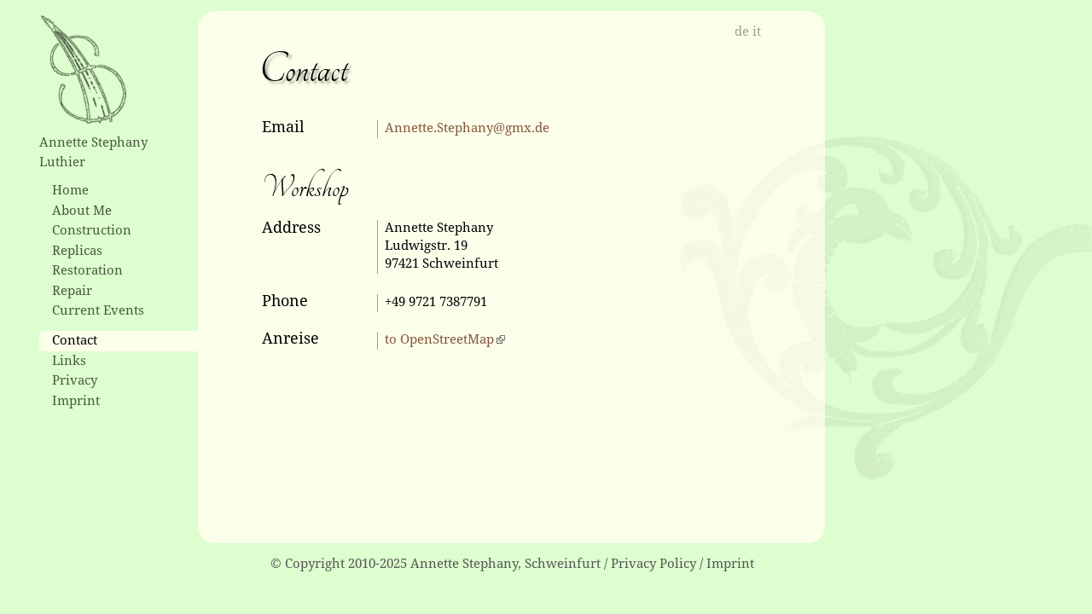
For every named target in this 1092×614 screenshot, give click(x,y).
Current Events (98, 310)
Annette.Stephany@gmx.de (467, 128)
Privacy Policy (653, 563)
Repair (72, 290)
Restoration (87, 270)
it (756, 31)
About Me (82, 210)
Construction (91, 230)
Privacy (74, 380)
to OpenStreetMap (439, 339)
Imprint (76, 400)
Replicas (77, 250)
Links (69, 360)
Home (70, 190)
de (742, 31)
